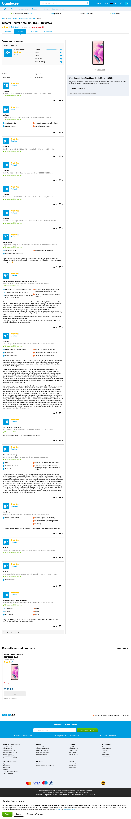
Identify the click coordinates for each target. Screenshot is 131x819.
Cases (103, 747)
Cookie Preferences (64, 794)
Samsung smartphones (42, 748)
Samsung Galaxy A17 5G (10, 758)
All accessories (106, 758)
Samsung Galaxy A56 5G (10, 752)
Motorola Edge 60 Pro (9, 756)
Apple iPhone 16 (7, 748)
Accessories (23, 9)
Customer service (58, 9)
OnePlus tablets (73, 754)
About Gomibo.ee (41, 794)
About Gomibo (73, 764)
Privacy (49, 794)
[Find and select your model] (64, 3)
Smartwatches (106, 756)
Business (44, 9)
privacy (58, 809)
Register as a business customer (45, 766)
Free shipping (101, 69)
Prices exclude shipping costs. (84, 790)
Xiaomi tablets (73, 750)
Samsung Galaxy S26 (9, 750)
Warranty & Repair (8, 773)
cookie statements (69, 809)
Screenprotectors (106, 748)
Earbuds (104, 752)
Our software (72, 766)
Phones (39, 744)
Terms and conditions (77, 794)
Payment (5, 764)
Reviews (39, 18)
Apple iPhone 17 (7, 747)
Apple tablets (72, 747)
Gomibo (71, 761)
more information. (84, 792)
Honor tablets (72, 752)
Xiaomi (15, 18)
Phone (13, 9)
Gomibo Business (40, 764)
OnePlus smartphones (42, 750)
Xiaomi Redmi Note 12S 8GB (27, 18)
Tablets (34, 9)
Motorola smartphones (42, 752)
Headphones (105, 754)
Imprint (55, 794)
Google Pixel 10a (7, 754)
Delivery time (6, 767)
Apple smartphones (41, 747)
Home (3, 18)
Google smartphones (41, 754)
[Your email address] (54, 730)
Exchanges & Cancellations (10, 771)
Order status (6, 766)
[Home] (5, 9)
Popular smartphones (11, 744)
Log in (106, 3)
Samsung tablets (73, 748)
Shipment (5, 769)
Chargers (104, 750)
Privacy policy (72, 767)
